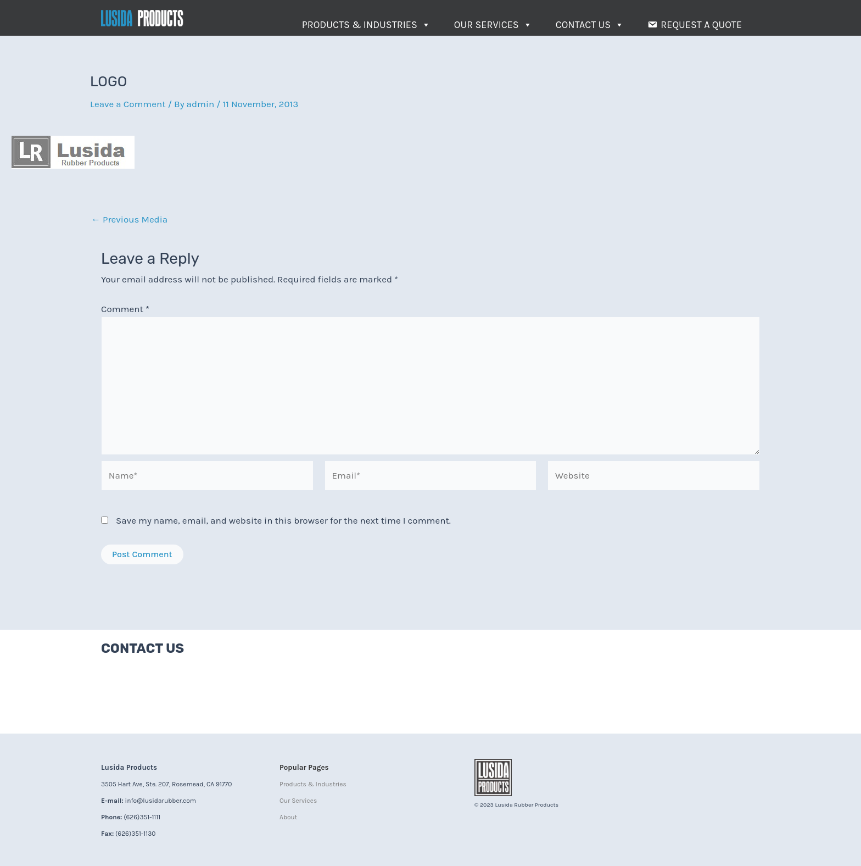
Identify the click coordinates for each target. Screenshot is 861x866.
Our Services (493, 25)
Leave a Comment (128, 103)
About (288, 817)
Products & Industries (366, 25)
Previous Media (129, 219)
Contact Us (590, 25)
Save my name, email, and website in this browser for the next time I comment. (283, 520)
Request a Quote (701, 25)
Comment (125, 308)
